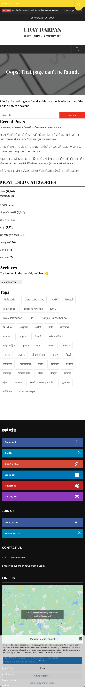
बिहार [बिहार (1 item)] (40, 373)
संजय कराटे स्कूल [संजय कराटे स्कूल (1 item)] (27, 391)
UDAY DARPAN (42, 29)
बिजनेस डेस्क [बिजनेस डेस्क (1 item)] (24, 373)
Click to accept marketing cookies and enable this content (42, 614)
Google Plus (12, 463)
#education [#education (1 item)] (10, 299)
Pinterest (10, 485)
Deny (42, 668)
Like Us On (11, 522)
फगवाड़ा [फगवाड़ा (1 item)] (7, 373)
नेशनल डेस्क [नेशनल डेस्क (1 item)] (25, 364)
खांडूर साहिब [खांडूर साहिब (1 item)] (9, 345)
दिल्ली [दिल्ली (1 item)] (68, 354)
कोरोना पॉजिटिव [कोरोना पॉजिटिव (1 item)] (56, 336)
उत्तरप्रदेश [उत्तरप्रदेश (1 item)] (64, 327)
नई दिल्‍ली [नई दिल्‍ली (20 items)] (7, 364)
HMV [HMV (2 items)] (54, 299)
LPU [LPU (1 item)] (32, 318)
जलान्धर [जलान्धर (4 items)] (66, 345)
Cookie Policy (35, 683)
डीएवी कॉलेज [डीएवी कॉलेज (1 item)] (38, 354)
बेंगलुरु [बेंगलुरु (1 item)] (53, 373)
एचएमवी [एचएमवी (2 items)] (7, 336)
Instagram (11, 496)
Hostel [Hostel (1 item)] (69, 299)
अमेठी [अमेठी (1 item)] (38, 327)
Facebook (11, 442)
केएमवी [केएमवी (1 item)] (38, 336)
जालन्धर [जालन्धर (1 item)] (21, 354)
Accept (42, 660)
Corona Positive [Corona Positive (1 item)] (34, 299)
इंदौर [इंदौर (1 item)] (51, 327)
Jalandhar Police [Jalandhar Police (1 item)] (33, 308)
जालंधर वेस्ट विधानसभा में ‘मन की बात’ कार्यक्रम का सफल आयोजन (30, 127)
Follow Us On (12, 533)
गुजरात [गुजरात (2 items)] (25, 345)
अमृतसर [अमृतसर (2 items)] (24, 327)
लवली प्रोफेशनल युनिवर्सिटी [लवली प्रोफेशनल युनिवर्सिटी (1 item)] (42, 382)
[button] (80, 639)
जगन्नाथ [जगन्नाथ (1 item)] (51, 345)
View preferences (42, 676)
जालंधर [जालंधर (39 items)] (6, 354)
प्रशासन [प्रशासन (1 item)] (69, 364)
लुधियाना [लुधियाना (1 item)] (66, 382)
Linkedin (10, 474)
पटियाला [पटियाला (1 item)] (55, 364)
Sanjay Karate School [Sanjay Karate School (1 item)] (55, 318)
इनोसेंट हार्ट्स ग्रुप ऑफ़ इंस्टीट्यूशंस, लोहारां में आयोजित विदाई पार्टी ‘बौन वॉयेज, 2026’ (39, 170)
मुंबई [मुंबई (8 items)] (5, 382)
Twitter (9, 453)
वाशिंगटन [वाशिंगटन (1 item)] (7, 391)
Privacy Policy (48, 683)
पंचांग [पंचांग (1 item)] (40, 364)
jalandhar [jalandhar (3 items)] (9, 308)
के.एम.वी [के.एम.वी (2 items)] (23, 336)
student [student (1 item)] (8, 327)
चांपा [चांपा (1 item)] (38, 345)
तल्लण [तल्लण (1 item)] (55, 354)
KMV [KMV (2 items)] (53, 308)
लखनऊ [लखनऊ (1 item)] (18, 382)
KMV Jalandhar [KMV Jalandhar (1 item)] (12, 318)
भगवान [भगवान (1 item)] (67, 373)
